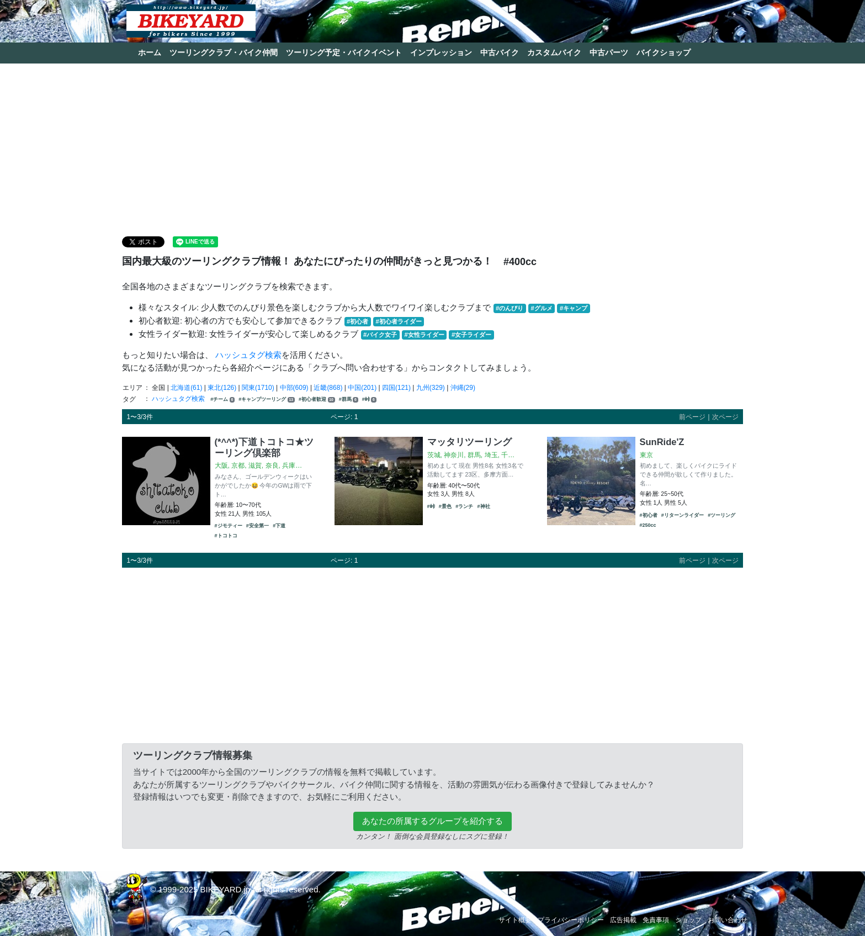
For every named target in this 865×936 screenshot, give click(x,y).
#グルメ (541, 308)
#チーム (222, 399)
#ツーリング (721, 515)
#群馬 (348, 399)
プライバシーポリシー (571, 920)
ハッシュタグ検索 (248, 354)
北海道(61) (186, 388)
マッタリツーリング (469, 442)
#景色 (445, 506)
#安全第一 (257, 525)
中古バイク (499, 52)
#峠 (369, 399)
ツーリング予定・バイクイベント (344, 52)
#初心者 (357, 321)
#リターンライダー (682, 515)
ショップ (688, 920)
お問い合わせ (727, 920)
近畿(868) (328, 388)
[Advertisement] (433, 149)
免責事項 (656, 920)
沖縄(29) (462, 388)
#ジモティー (228, 525)
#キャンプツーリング (266, 399)
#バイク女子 (380, 334)
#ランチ (464, 506)
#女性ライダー (424, 334)
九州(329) (430, 388)
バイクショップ (663, 52)
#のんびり (509, 308)
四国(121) (396, 388)
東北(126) (222, 388)
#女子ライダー (471, 334)
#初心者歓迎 (317, 399)
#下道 (279, 525)
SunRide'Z (662, 442)
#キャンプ (573, 308)
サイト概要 (515, 920)
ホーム (149, 52)
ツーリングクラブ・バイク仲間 (223, 52)
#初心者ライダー (398, 321)
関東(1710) (258, 388)
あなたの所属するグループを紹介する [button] (432, 821)
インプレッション (441, 52)
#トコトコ (226, 535)
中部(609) (294, 388)
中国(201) (362, 388)
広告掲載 (623, 920)
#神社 (483, 506)
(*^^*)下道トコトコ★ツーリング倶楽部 (264, 447)
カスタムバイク (554, 52)
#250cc (648, 525)
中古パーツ (609, 52)
